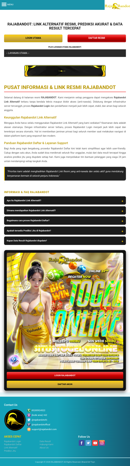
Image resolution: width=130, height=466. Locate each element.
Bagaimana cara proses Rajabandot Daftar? (28, 220)
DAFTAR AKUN (65, 384)
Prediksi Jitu (10, 451)
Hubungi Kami (46, 444)
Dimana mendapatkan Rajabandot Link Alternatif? (31, 210)
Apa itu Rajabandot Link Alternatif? (24, 200)
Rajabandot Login (12, 441)
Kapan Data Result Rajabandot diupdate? (27, 240)
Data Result (45, 441)
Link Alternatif (10, 447)
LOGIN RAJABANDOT (65, 375)
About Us (44, 447)
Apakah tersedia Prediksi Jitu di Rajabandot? (29, 230)
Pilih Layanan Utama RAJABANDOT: (65, 47)
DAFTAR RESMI (97, 38)
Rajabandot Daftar (13, 444)
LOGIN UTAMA (33, 38)
